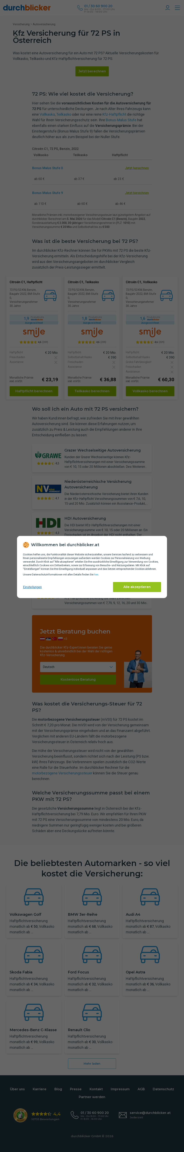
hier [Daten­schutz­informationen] (96, 574)
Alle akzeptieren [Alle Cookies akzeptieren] (137, 587)
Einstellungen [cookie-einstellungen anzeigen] (32, 587)
